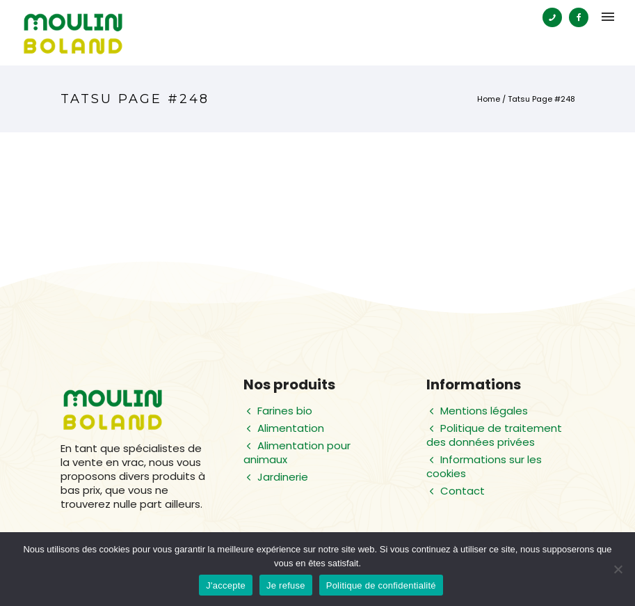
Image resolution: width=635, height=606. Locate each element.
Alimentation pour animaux (297, 452)
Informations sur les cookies (484, 466)
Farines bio (284, 410)
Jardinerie (282, 476)
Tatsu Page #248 (541, 98)
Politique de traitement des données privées (494, 435)
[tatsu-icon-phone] (555, 17)
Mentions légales (484, 410)
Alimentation (290, 428)
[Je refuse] (618, 569)
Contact (462, 490)
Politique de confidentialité (381, 585)
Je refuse (285, 585)
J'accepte (226, 585)
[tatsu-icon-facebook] (578, 17)
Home (488, 98)
